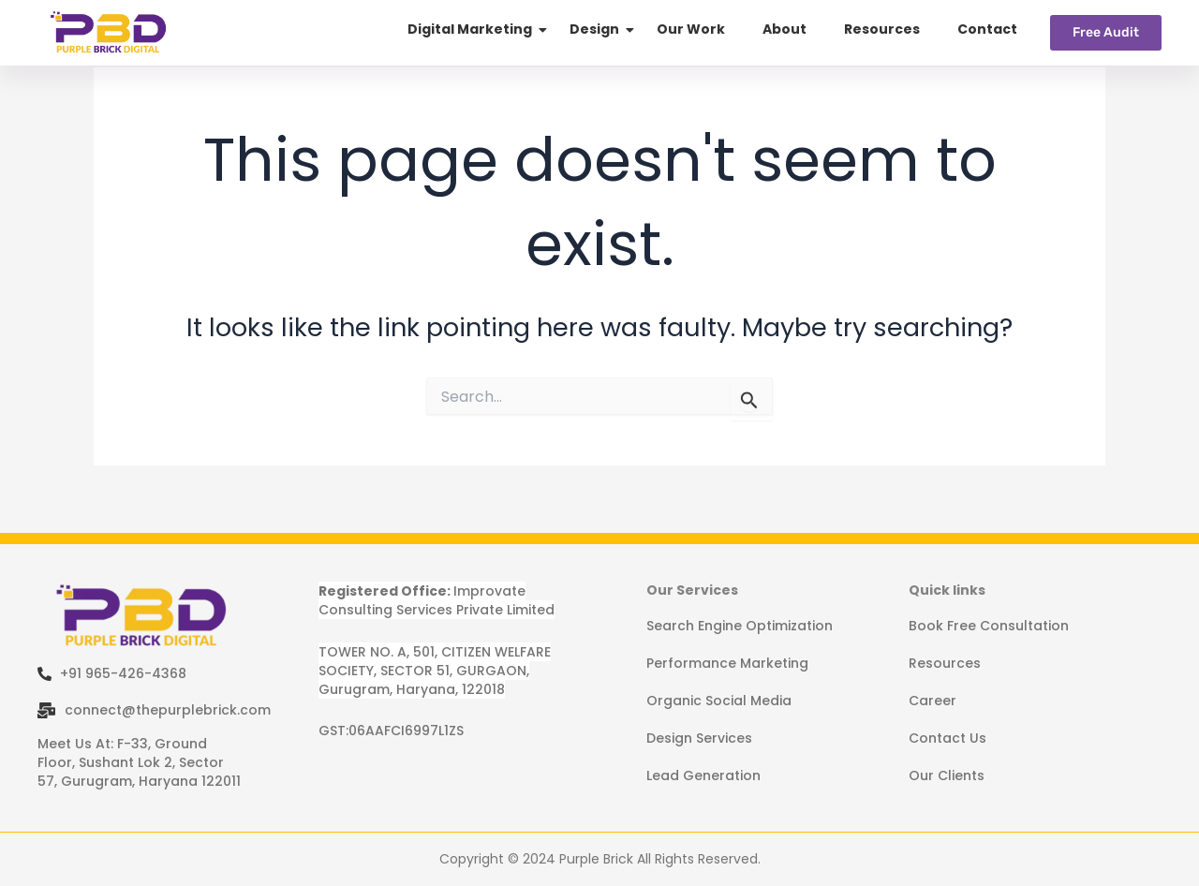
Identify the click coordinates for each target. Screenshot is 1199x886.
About (784, 29)
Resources (882, 29)
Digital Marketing (469, 29)
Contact (987, 29)
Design (594, 29)
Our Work (691, 29)
